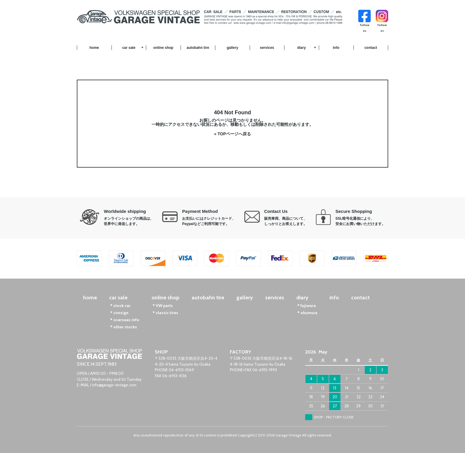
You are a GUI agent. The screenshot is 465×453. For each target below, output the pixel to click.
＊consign (118, 312)
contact (370, 48)
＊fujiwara (306, 305)
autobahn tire (198, 48)
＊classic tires (165, 312)
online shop (163, 48)
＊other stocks (123, 327)
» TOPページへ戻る (232, 133)
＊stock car (119, 305)
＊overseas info (124, 319)
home (94, 48)
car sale (129, 48)
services (267, 48)
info (336, 48)
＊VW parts (162, 305)
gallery (232, 48)
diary (301, 48)
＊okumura (306, 312)
